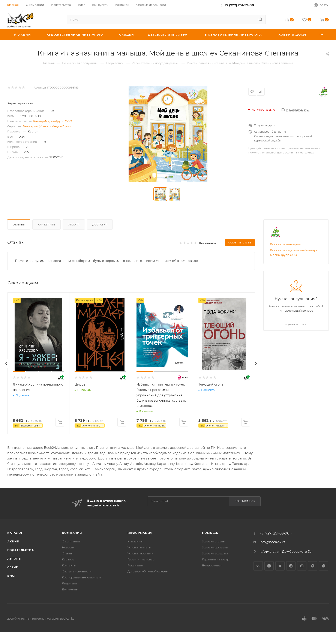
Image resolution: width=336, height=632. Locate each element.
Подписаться (245, 501)
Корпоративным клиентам (81, 577)
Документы (70, 589)
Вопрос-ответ (212, 565)
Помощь (210, 532)
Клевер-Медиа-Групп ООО (52, 121)
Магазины (135, 541)
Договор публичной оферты (148, 571)
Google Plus (312, 565)
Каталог (15, 532)
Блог (11, 575)
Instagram (291, 565)
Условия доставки (140, 553)
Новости (68, 547)
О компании (71, 541)
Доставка (99, 224)
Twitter (280, 565)
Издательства (20, 550)
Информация (140, 532)
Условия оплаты (139, 547)
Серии (13, 567)
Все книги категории (285, 244)
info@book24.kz (272, 542)
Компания (72, 532)
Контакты (69, 565)
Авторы (14, 558)
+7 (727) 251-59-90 (239, 5)
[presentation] (6, 363)
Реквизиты (135, 565)
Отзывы (19, 224)
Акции (13, 541)
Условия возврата (215, 553)
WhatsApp (323, 565)
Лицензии (69, 583)
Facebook (269, 565)
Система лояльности (77, 571)
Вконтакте (258, 565)
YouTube (301, 565)
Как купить (46, 224)
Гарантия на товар (141, 559)
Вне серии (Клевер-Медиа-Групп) (47, 126)
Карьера (68, 559)
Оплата (74, 224)
